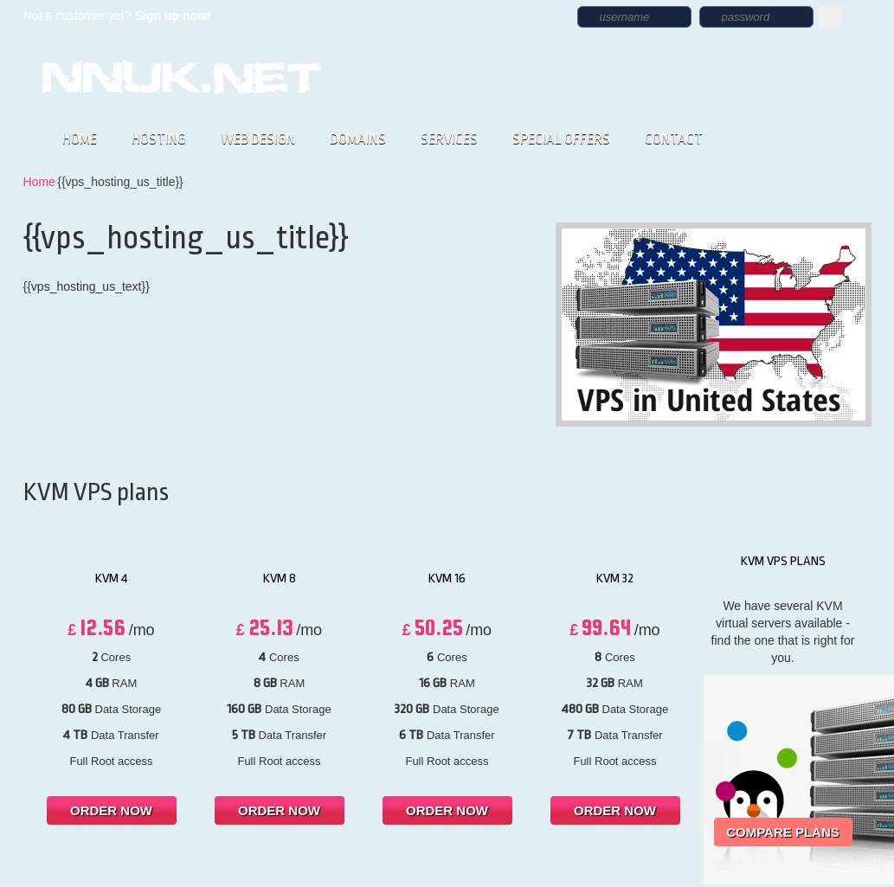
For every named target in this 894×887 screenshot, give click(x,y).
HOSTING (159, 139)
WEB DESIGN (258, 139)
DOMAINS (358, 139)
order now (111, 810)
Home (39, 182)
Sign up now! (173, 15)
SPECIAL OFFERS (561, 139)
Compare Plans (782, 832)
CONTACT (674, 139)
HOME (79, 139)
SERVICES (449, 139)
